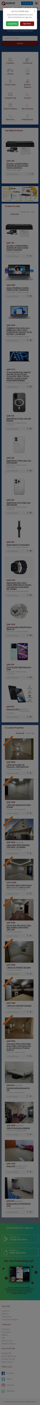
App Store (27, 24)
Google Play (12, 24)
